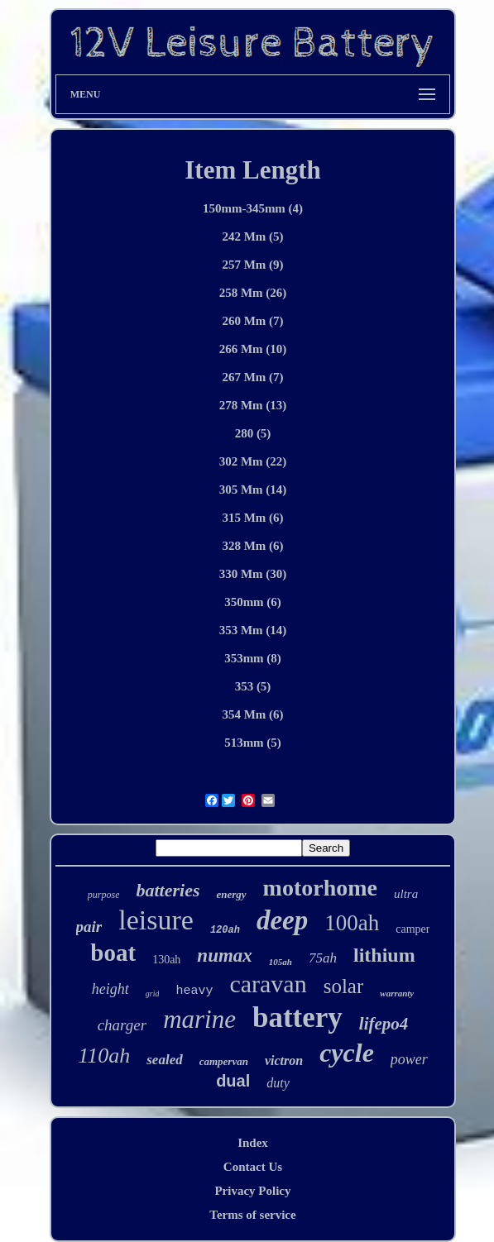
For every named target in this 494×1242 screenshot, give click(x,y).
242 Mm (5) (252, 236)
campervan (223, 1061)
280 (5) (253, 433)
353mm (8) (252, 658)
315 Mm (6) (252, 517)
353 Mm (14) (253, 630)
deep (282, 920)
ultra (406, 893)
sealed (164, 1060)
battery (297, 1017)
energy (231, 894)
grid (153, 993)
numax (224, 955)
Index (252, 1142)
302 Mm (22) (253, 461)
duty (278, 1083)
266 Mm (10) (253, 349)
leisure (156, 920)
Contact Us (252, 1166)
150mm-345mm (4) (253, 208)
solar (344, 986)
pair (89, 926)
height (110, 989)
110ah (104, 1056)
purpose (104, 894)
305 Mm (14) (253, 489)
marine (199, 1019)
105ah (280, 962)
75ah (323, 958)
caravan (267, 983)
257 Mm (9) (252, 264)
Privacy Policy (252, 1190)
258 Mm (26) (253, 292)
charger (122, 1025)
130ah (166, 959)
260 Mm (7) (252, 320)
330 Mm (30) (253, 573)
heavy (194, 991)
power (409, 1059)
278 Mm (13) (253, 405)
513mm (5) (252, 742)
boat (113, 952)
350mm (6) (252, 602)
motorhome (320, 887)
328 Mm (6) (252, 545)
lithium (384, 955)
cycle (346, 1053)
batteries (167, 890)
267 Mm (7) (252, 377)
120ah (225, 930)
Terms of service (252, 1214)
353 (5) (253, 686)
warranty (397, 993)
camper (412, 929)
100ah (351, 922)
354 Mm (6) (252, 714)
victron (284, 1060)
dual (233, 1081)
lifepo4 (383, 1024)
